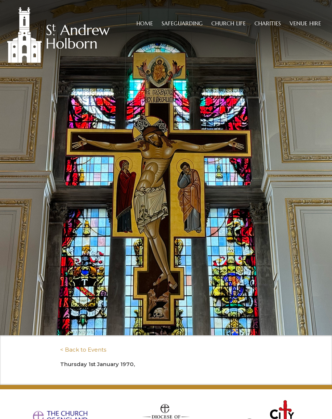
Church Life (228, 23)
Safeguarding (182, 23)
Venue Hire (305, 23)
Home (144, 23)
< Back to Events (83, 349)
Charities (267, 23)
